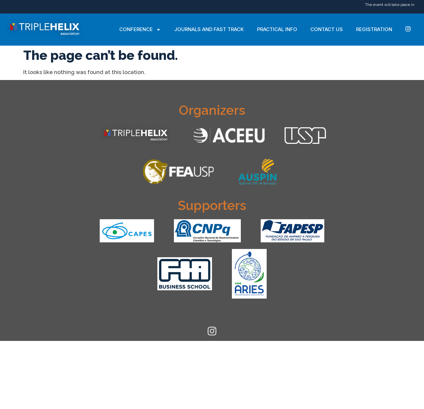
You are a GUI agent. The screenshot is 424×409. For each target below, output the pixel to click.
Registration (374, 29)
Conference (140, 29)
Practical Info (277, 29)
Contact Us (326, 29)
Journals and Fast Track (209, 29)
